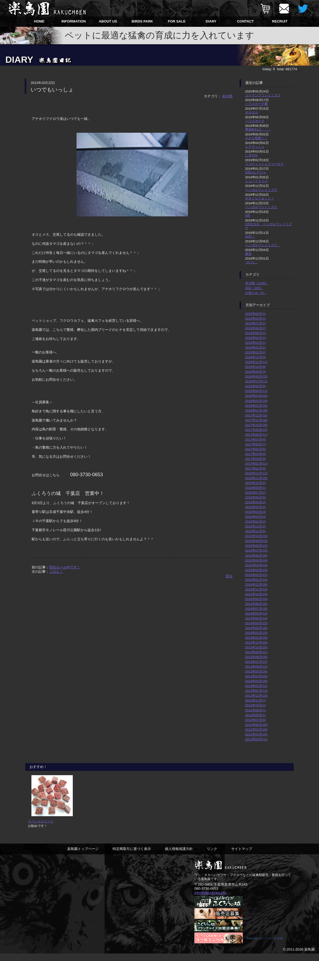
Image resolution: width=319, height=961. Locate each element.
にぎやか (251, 155)
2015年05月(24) (256, 560)
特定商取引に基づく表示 (132, 856)
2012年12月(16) (256, 695)
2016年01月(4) (255, 521)
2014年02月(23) (256, 632)
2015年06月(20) (256, 555)
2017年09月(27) (256, 429)
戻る (229, 576)
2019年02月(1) (255, 347)
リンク (212, 856)
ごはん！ (56, 572)
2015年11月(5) (255, 531)
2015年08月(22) (256, 545)
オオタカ (251, 112)
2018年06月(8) (255, 386)
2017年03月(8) (255, 458)
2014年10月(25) (256, 594)
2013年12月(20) (256, 642)
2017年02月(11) (256, 463)
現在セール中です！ (65, 567)
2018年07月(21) (256, 381)
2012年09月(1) (255, 710)
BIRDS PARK (142, 21)
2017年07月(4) (255, 439)
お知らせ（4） (255, 292)
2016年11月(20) (256, 478)
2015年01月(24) (256, 579)
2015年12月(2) (255, 526)
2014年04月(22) (256, 623)
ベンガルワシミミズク (261, 189)
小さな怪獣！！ (256, 138)
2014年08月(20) (256, 603)
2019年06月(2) (255, 328)
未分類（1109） (256, 283)
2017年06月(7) (255, 444)
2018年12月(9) (255, 357)
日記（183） (254, 288)
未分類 (227, 96)
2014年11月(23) (256, 589)
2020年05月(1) (255, 313)
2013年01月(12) (256, 690)
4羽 (247, 215)
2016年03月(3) (255, 511)
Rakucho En (255, 945)
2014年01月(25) (256, 637)
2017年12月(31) (256, 415)
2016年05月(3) (255, 502)
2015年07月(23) (256, 550)
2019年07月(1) (255, 323)
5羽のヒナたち (255, 172)
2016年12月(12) (256, 473)
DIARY (211, 21)
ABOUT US (108, 21)
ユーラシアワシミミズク (263, 95)
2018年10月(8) (255, 366)
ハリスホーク (254, 121)
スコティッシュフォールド (264, 163)
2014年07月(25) (256, 608)
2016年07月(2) (255, 492)
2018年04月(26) (256, 395)
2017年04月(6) (255, 454)
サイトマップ (241, 856)
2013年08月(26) (256, 657)
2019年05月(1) (255, 333)
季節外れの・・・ (258, 129)
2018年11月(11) (256, 362)
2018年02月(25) (256, 405)
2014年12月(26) (256, 584)
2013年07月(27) (256, 661)
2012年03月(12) (256, 739)
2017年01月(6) (255, 468)
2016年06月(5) (255, 497)
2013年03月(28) (256, 681)
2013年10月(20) (256, 647)
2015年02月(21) (256, 574)
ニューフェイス (256, 181)
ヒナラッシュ (254, 146)
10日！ (250, 236)
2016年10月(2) (255, 483)
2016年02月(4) (255, 516)
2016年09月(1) (255, 487)
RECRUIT (280, 21)
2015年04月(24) (256, 565)
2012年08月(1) (255, 715)
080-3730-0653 (206, 896)
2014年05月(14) (256, 618)
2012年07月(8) (255, 720)
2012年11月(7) (255, 700)
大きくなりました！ (259, 198)
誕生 (248, 253)
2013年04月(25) (256, 676)
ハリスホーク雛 (256, 103)
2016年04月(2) (255, 507)
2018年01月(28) (256, 410)
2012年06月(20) (256, 724)
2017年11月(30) (256, 420)
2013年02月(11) (256, 686)
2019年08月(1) (255, 318)
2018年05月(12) (256, 391)
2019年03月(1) (255, 342)
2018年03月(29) (256, 400)
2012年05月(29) (256, 729)
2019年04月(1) (255, 337)
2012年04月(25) (256, 734)
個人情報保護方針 (179, 856)
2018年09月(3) (255, 371)
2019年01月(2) (255, 352)
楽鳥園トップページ (83, 856)
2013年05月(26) (256, 671)
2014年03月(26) (256, 628)
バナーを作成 (274, 945)
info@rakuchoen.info (210, 900)
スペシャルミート (41, 828)
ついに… (251, 262)
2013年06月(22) (256, 666)
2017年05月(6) (255, 449)
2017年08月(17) (256, 434)
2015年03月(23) (256, 570)
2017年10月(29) (256, 425)
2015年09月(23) (256, 540)
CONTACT (245, 21)
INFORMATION (73, 21)
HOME (39, 21)
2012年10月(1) (255, 705)
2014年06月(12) (256, 613)
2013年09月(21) (256, 652)
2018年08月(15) (256, 376)
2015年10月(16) (256, 536)
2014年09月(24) (256, 599)
